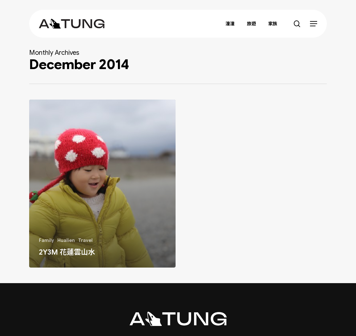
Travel (85, 240)
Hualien (66, 240)
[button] (313, 23)
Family (46, 240)
